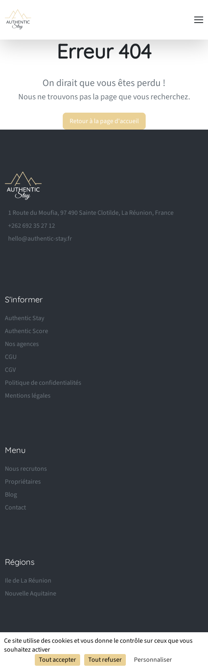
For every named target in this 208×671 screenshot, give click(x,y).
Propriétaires (23, 481)
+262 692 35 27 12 (31, 225)
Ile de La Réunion (28, 580)
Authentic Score (26, 331)
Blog (11, 494)
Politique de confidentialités (43, 382)
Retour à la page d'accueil (104, 121)
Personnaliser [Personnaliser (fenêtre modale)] (153, 659)
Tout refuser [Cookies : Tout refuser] (105, 659)
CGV (10, 369)
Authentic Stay (24, 318)
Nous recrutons (26, 468)
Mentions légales (28, 395)
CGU (11, 356)
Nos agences (22, 344)
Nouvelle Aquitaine (30, 593)
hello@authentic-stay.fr (40, 238)
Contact (15, 507)
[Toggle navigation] (198, 20)
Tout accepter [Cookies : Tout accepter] (57, 659)
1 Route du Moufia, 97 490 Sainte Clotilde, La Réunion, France (91, 212)
